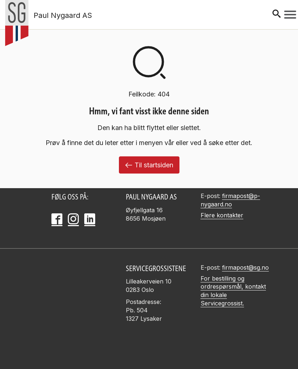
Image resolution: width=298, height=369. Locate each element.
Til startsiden (149, 165)
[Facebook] (56, 218)
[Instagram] (73, 218)
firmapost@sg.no (245, 267)
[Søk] (276, 14)
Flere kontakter (222, 215)
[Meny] (290, 15)
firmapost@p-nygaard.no (230, 200)
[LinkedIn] (89, 218)
